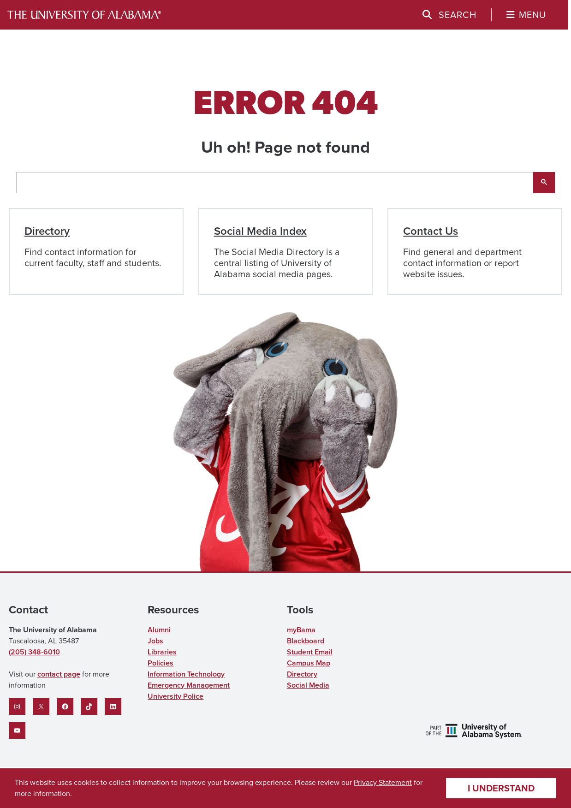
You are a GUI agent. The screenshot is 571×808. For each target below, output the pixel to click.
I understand (501, 788)
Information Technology (186, 674)
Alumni (159, 629)
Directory (47, 231)
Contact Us (430, 231)
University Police (175, 696)
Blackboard (305, 641)
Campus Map (308, 663)
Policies (160, 663)
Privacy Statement (383, 782)
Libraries (162, 652)
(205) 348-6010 (34, 652)
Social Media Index (260, 231)
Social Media (308, 685)
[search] (275, 182)
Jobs (155, 641)
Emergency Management (189, 685)
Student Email (310, 652)
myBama (301, 629)
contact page (58, 674)
